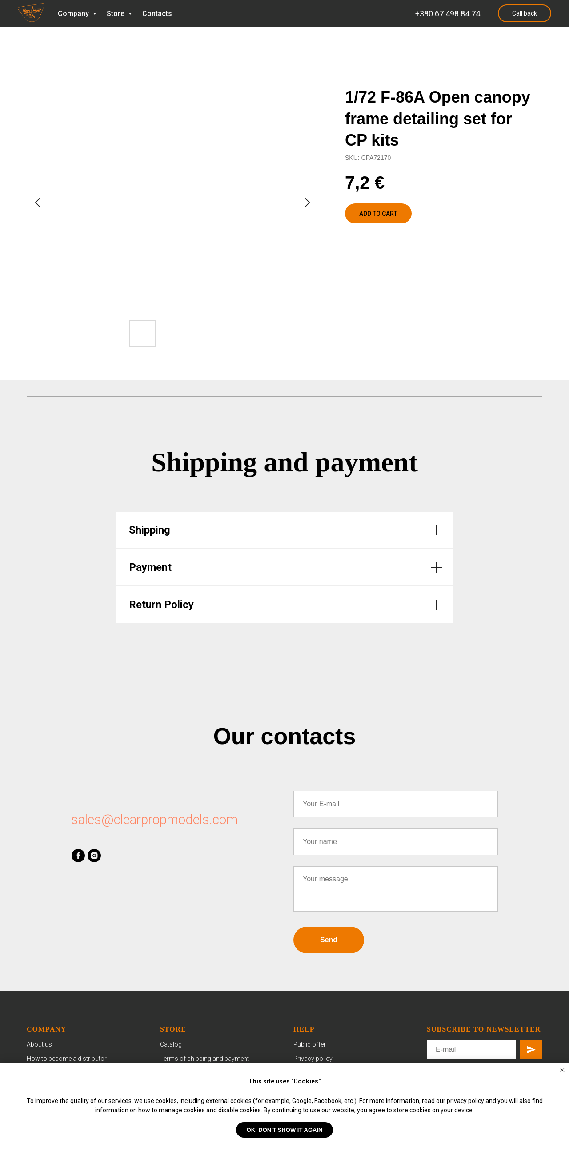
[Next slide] (307, 202)
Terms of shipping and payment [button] (204, 1058)
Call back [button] (524, 13)
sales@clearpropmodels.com (154, 819)
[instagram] (94, 855)
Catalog (171, 1044)
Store (116, 13)
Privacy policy (313, 1058)
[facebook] (78, 855)
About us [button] (39, 1044)
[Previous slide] (38, 202)
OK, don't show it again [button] (285, 1130)
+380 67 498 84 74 (447, 13)
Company (74, 13)
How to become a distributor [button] (67, 1058)
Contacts (157, 13)
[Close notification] (562, 1070)
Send (328, 940)
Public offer (309, 1044)
